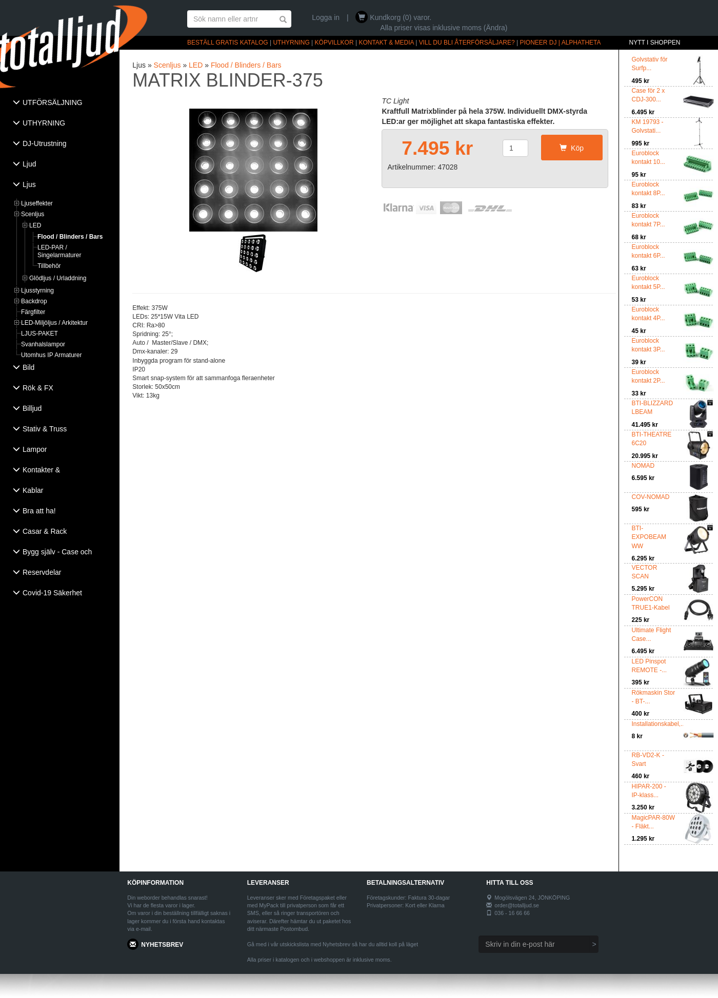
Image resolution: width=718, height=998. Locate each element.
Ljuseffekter (37, 203)
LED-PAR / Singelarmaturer (59, 251)
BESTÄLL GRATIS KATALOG (227, 42)
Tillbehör (49, 265)
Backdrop (34, 301)
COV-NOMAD (651, 497)
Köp (572, 148)
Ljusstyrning (37, 290)
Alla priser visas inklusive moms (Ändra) (443, 28)
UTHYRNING (291, 42)
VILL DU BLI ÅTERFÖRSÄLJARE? (467, 42)
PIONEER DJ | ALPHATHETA (560, 42)
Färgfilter (33, 312)
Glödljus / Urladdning (57, 278)
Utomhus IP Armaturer (51, 355)
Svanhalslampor (43, 344)
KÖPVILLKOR (334, 42)
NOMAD (643, 465)
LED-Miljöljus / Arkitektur (54, 322)
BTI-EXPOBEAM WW (649, 537)
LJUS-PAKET (39, 333)
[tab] (60, 103)
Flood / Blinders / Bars (70, 236)
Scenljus (32, 214)
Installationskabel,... (659, 723)
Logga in (326, 17)
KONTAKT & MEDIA (386, 42)
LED (35, 225)
